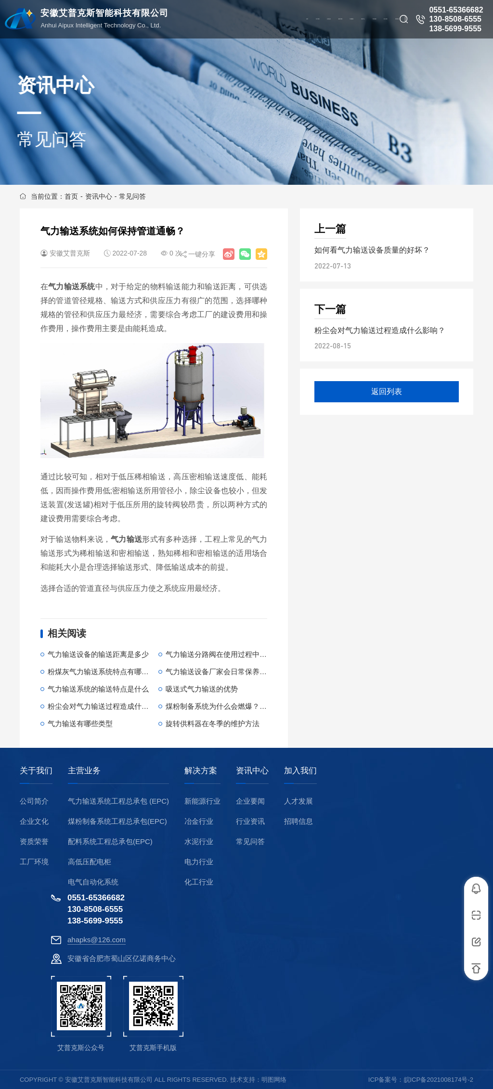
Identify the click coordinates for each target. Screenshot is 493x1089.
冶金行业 (198, 821)
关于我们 (36, 771)
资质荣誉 (34, 841)
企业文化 (34, 821)
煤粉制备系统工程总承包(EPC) (117, 821)
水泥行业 (198, 841)
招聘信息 (298, 821)
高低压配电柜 (89, 862)
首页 (71, 196)
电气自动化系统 (93, 882)
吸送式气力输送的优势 (202, 689)
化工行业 (198, 882)
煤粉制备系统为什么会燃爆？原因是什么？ (234, 706)
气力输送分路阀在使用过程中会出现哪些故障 (238, 654)
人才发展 (298, 801)
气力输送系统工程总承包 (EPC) (118, 801)
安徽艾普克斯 (70, 253)
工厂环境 (34, 862)
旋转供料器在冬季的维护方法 (212, 723)
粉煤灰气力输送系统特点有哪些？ (102, 671)
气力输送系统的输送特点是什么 (98, 689)
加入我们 (300, 771)
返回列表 (386, 391)
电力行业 (198, 862)
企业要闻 (250, 801)
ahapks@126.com (96, 939)
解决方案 (200, 771)
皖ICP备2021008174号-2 (439, 1079)
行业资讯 (250, 821)
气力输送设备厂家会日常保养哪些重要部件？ (238, 671)
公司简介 (34, 801)
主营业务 (84, 771)
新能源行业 (202, 801)
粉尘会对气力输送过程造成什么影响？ (109, 706)
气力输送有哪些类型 (80, 723)
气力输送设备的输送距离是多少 (98, 654)
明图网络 (273, 1079)
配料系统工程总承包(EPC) (110, 841)
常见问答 (132, 196)
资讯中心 (98, 196)
